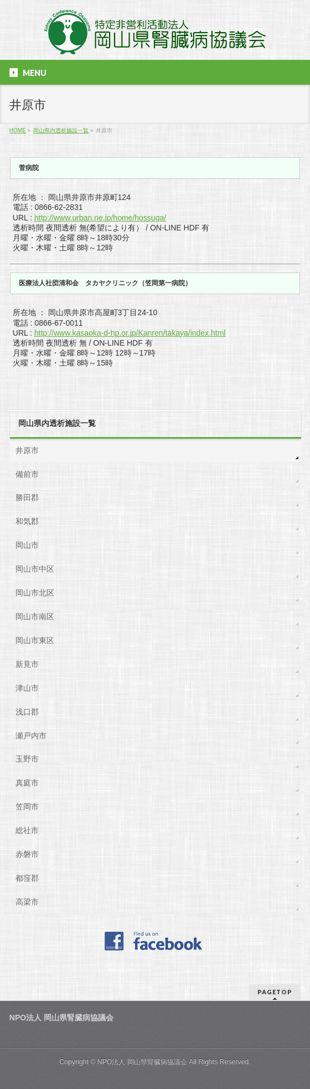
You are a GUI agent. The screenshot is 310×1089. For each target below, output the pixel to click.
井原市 (27, 450)
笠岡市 (27, 806)
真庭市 (27, 782)
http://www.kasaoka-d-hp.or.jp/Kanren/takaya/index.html (130, 332)
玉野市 (27, 758)
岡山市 (27, 545)
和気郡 (27, 521)
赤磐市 (27, 854)
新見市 (27, 664)
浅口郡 (27, 711)
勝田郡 (27, 497)
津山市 (27, 688)
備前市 (27, 474)
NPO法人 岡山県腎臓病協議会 (142, 1062)
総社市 (27, 830)
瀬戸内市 (31, 735)
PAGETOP (274, 991)
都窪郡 (27, 878)
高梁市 (27, 901)
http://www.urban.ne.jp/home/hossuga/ (100, 217)
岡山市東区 (35, 640)
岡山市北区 (35, 592)
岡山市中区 (35, 568)
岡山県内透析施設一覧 (57, 423)
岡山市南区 (35, 616)
